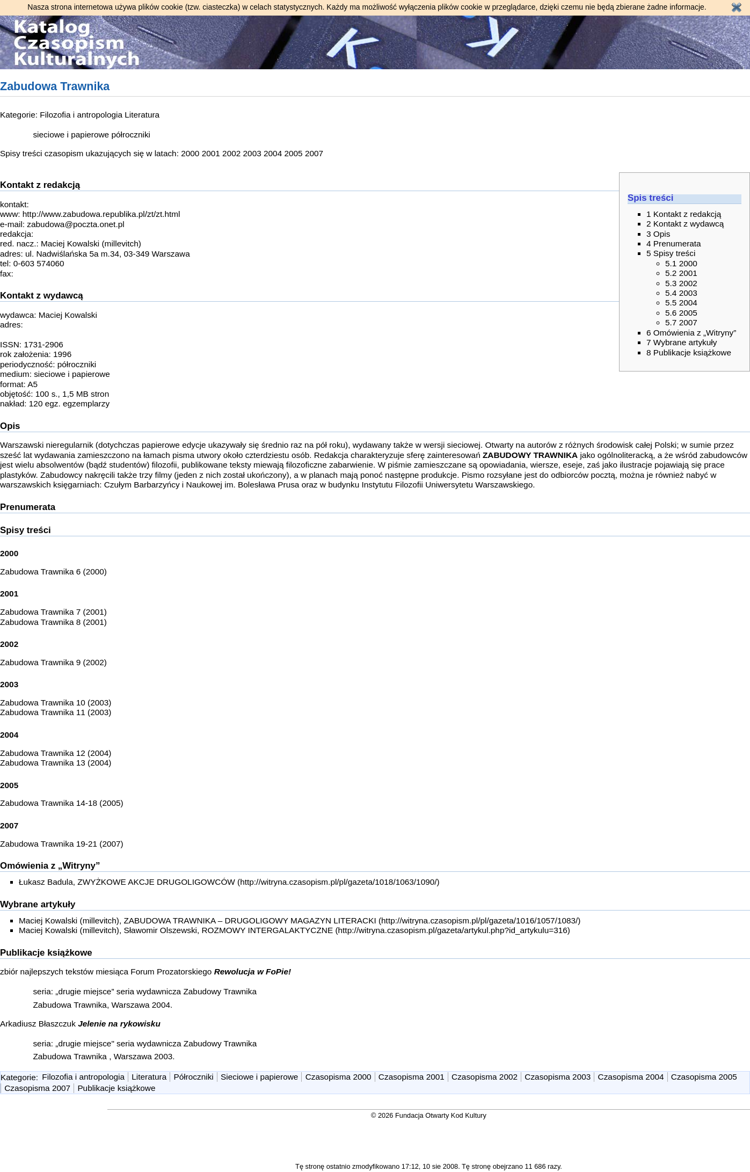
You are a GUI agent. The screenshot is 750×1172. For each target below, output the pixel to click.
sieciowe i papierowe (71, 134)
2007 (314, 153)
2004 (273, 153)
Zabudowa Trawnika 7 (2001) (53, 611)
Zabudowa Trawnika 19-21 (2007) (61, 843)
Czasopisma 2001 (411, 1076)
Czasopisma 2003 (558, 1076)
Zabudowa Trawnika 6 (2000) (53, 571)
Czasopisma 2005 (704, 1076)
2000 (190, 153)
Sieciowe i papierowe (259, 1076)
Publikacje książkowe (116, 1088)
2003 (252, 153)
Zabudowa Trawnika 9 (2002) (53, 662)
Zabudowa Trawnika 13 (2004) (55, 762)
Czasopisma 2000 (338, 1076)
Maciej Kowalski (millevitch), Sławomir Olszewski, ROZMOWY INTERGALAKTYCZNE (176, 930)
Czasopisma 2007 (37, 1088)
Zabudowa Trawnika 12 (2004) (55, 753)
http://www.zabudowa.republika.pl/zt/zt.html (101, 214)
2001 (211, 153)
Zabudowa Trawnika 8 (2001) (53, 622)
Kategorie (18, 1076)
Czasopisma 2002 (485, 1076)
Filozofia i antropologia (81, 114)
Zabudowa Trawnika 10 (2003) (55, 702)
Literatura (142, 114)
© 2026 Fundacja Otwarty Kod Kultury (428, 1115)
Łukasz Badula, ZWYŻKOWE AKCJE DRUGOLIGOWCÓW (127, 881)
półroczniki (130, 134)
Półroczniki (194, 1076)
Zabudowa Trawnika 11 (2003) (55, 712)
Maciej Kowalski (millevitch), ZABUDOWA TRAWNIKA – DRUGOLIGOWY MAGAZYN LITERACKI (197, 920)
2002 (231, 153)
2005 (293, 153)
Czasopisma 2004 (631, 1076)
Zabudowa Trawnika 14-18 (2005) (61, 802)
